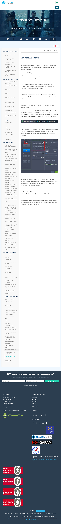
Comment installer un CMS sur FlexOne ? (10, 173)
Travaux (39, 513)
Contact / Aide (8, 513)
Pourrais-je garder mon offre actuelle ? (11, 155)
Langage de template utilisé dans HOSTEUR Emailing (10, 292)
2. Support (7, 127)
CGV (44, 513)
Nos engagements (8, 407)
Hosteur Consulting (8, 403)
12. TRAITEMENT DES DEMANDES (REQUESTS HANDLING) (10, 337)
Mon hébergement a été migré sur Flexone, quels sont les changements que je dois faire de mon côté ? (11, 246)
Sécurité (34, 399)
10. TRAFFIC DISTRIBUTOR (10, 329)
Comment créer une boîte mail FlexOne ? (11, 177)
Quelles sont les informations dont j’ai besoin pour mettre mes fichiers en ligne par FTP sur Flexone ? (10, 207)
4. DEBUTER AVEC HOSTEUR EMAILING (11, 262)
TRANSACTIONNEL (9, 275)
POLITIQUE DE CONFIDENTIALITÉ (16, 516)
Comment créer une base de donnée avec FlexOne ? (11, 189)
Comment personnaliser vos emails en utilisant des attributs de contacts (11, 280)
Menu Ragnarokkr (9, 299)
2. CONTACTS (8, 257)
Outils (16, 513)
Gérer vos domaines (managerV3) (9, 58)
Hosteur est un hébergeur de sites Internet (26, 510)
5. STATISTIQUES (8, 266)
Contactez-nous (24, 513)
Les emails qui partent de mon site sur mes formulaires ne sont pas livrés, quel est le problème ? (11, 237)
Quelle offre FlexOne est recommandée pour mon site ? (11, 160)
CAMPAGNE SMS (8, 110)
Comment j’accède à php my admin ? (10, 230)
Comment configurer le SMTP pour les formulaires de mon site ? (11, 194)
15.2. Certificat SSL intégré (10, 357)
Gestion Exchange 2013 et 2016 (10, 92)
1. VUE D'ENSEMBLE (9, 301)
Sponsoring (35, 407)
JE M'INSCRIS (52, 381)
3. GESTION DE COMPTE (10, 308)
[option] (55, 46)
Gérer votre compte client (10, 54)
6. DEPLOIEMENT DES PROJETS (9, 317)
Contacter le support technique (10, 71)
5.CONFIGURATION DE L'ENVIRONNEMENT (10, 313)
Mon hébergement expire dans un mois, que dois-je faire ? (11, 151)
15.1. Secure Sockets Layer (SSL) (10, 353)
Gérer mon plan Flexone (11, 85)
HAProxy (34, 403)
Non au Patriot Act (51, 513)
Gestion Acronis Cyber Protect (10, 116)
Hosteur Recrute (7, 401)
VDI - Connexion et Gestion (9, 103)
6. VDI (6, 137)
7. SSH (6, 321)
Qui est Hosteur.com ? (9, 397)
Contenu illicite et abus (31, 514)
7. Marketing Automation (8, 271)
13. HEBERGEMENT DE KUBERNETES (9, 342)
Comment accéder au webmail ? (10, 181)
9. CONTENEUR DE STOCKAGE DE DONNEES (10, 326)
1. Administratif (8, 125)
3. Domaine (7, 129)
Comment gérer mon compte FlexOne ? (10, 165)
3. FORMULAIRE (8, 259)
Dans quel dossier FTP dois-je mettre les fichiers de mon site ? (11, 200)
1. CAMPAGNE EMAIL (9, 255)
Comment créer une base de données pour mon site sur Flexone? (11, 225)
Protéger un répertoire (10, 113)
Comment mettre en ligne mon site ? (11, 169)
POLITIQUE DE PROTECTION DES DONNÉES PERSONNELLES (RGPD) (39, 516)
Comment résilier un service (10, 75)
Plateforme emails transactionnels (9, 107)
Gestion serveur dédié (10, 100)
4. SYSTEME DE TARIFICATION (11, 310)
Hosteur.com (32, 513)
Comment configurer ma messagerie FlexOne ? (11, 185)
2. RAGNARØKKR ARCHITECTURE (8, 304)
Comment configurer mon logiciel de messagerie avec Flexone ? (11, 220)
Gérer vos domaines (9, 62)
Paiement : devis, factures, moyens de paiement (10, 66)
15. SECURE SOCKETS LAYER (11, 349)
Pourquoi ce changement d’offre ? (10, 145)
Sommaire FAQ (8, 122)
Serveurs (34, 401)
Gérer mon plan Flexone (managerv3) (11, 82)
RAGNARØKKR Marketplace (8, 361)
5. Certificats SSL (9, 134)
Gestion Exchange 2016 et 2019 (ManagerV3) (10, 96)
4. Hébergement (8, 132)
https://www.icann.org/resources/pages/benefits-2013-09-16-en (45, 460)
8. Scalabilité (8, 323)
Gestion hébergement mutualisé (10, 88)
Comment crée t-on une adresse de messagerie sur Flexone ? (11, 214)
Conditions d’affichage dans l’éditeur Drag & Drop (11, 286)
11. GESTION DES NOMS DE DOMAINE (10, 332)
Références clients (8, 399)
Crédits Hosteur (7, 405)
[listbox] (55, 46)
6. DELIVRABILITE (8, 268)
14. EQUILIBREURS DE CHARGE (9, 346)
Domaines (34, 397)
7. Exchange (8, 139)
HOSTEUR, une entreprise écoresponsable (14, 410)
